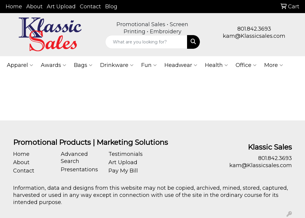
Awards (53, 65)
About (34, 6)
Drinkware (116, 65)
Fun (149, 65)
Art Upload (61, 6)
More (273, 65)
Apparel (20, 65)
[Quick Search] (146, 42)
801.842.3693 (254, 29)
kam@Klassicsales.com (254, 36)
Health (216, 65)
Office (246, 65)
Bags (83, 65)
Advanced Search (74, 157)
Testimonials (125, 154)
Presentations (79, 169)
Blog (111, 6)
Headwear (180, 65)
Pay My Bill (123, 170)
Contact (90, 6)
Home (14, 6)
